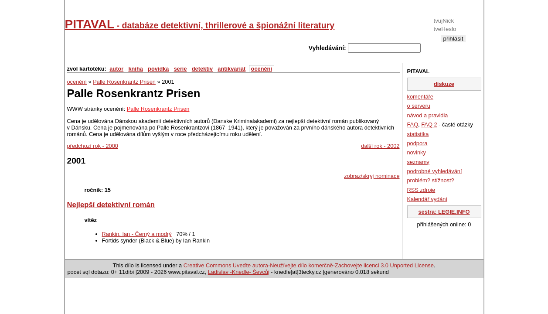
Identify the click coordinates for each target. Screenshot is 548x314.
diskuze (444, 84)
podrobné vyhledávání (434, 171)
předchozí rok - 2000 (92, 146)
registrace (453, 45)
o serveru (418, 105)
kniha (135, 68)
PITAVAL (200, 24)
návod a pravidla (427, 115)
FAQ (413, 124)
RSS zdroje (421, 190)
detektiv (202, 68)
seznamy (418, 162)
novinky (416, 152)
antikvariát (231, 68)
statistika (418, 134)
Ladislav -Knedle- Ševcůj (238, 272)
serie (180, 68)
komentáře (420, 96)
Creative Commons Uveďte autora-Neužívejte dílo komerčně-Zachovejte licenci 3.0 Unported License (309, 265)
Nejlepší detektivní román (111, 205)
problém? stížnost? (430, 180)
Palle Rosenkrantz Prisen (124, 81)
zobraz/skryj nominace (371, 176)
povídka (158, 68)
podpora (417, 143)
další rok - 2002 (380, 146)
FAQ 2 (429, 124)
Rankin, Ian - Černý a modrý (137, 234)
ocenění (261, 68)
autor (116, 68)
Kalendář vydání (427, 199)
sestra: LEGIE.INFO (444, 211)
